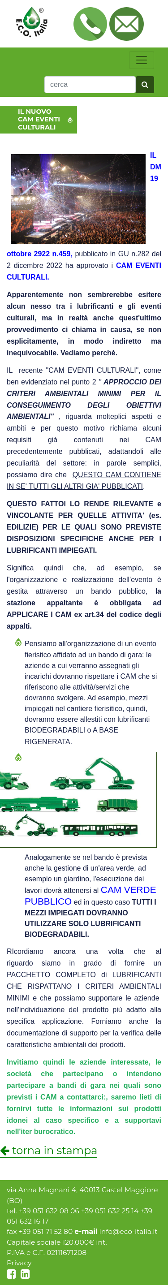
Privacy (19, 1263)
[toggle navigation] (141, 60)
